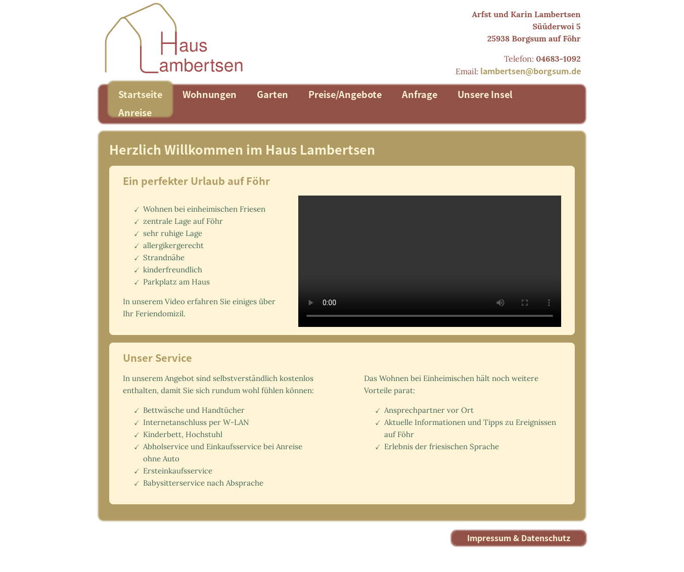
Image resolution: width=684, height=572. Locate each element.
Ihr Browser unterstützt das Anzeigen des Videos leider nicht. (423, 261)
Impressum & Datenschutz (518, 538)
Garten (272, 94)
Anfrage (419, 94)
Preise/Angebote (345, 94)
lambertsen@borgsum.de (530, 71)
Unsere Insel (485, 94)
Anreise (135, 112)
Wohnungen (210, 94)
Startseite (140, 94)
